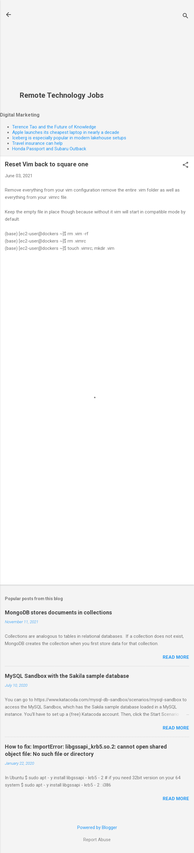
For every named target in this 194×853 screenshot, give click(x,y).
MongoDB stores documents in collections (58, 612)
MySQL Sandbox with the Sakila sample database (67, 676)
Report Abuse (97, 839)
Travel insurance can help (37, 143)
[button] (185, 165)
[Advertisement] (61, 49)
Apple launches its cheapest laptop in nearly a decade (65, 132)
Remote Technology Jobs (61, 95)
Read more (176, 657)
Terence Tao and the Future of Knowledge (54, 127)
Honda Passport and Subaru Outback (49, 148)
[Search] (185, 16)
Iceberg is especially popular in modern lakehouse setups (69, 138)
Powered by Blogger (97, 827)
